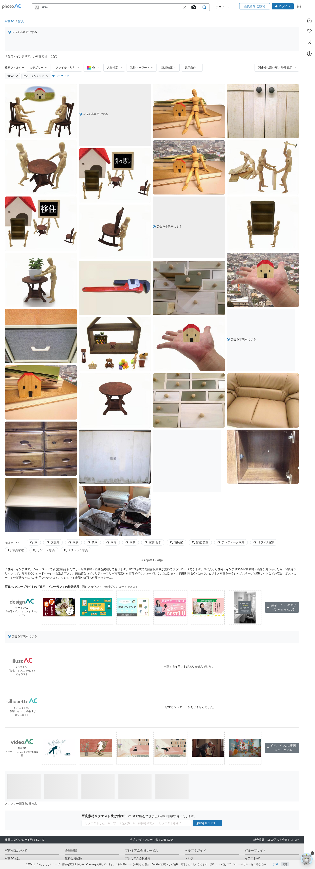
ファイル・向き (67, 67)
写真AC (9, 21)
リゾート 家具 (44, 550)
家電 (111, 542)
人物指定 (114, 67)
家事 (130, 542)
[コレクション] (309, 42)
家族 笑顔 (200, 542)
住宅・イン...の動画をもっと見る (281, 747)
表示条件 (192, 67)
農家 (92, 542)
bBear (12, 76)
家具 (21, 21)
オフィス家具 (264, 542)
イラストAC (252, 858)
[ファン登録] (309, 31)
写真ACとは (12, 858)
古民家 (176, 542)
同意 (285, 864)
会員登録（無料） (255, 6)
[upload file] (193, 7)
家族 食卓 (153, 542)
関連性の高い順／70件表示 (277, 67)
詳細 (275, 864)
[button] (184, 7)
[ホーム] (309, 20)
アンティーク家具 (231, 542)
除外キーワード (141, 67)
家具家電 (16, 550)
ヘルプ (189, 858)
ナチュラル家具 (76, 550)
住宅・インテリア (36, 76)
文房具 (53, 542)
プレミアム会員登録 (137, 858)
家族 (73, 542)
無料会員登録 (73, 858)
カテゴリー (38, 67)
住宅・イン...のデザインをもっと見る (281, 607)
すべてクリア (60, 76)
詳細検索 (169, 67)
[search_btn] (204, 7)
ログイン (282, 6)
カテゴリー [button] (221, 7)
